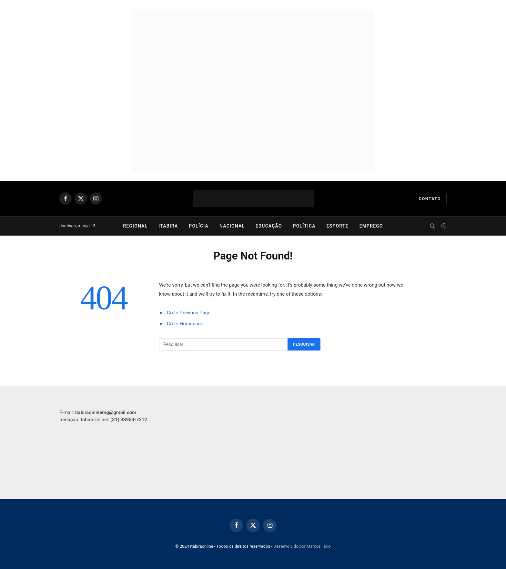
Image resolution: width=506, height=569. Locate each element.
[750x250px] (253, 50)
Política (304, 226)
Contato (430, 198)
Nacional (232, 226)
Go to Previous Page (188, 313)
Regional (135, 226)
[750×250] (253, 130)
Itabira (168, 226)
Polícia (198, 226)
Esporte (338, 226)
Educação (269, 226)
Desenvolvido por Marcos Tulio (301, 546)
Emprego (371, 226)
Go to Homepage (185, 324)
